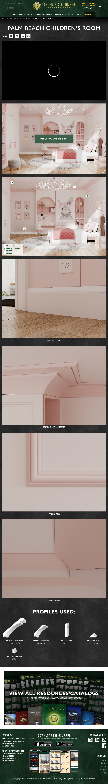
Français (103, 766)
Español (103, 763)
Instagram (90, 740)
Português (103, 769)
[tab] (22, 14)
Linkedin (97, 740)
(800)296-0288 (11, 758)
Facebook (104, 745)
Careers (10, 8)
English (104, 760)
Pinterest (104, 740)
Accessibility (58, 778)
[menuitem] (89, 6)
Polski (104, 772)
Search (100, 6)
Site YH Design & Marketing (85, 778)
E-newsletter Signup (15, 4)
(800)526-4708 (11, 743)
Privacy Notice (68, 778)
